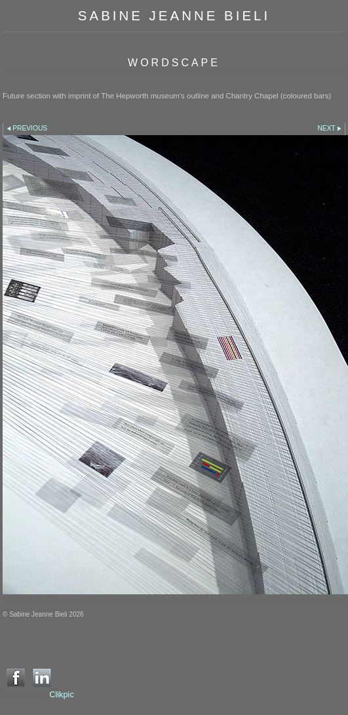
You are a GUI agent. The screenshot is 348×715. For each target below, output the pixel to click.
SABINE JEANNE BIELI (174, 15)
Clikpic (61, 694)
